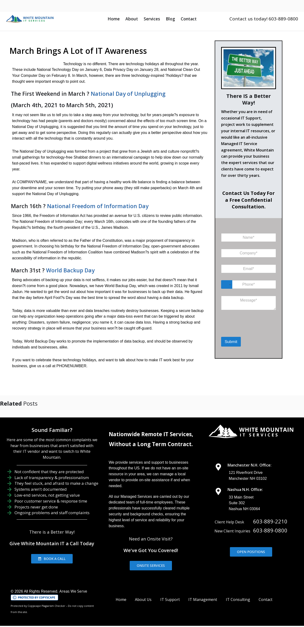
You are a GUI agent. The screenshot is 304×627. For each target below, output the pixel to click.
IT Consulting (238, 593)
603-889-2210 (270, 515)
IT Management (202, 593)
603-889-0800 (270, 524)
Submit (231, 341)
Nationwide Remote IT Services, (151, 428)
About (131, 19)
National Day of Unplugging (126, 93)
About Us (143, 593)
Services (152, 19)
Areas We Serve (73, 585)
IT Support (170, 593)
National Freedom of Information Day (95, 200)
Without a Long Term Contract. (151, 438)
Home (114, 19)
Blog (170, 19)
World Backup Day (68, 264)
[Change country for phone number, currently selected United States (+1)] (226, 284)
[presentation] (245, 331)
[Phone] (248, 284)
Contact (189, 19)
